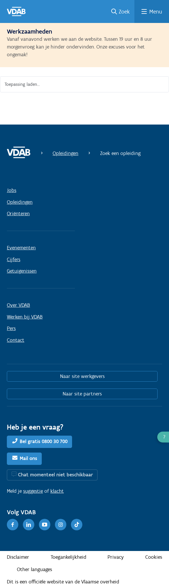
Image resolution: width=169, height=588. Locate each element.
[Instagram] (60, 524)
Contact (15, 340)
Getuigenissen (22, 271)
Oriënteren (18, 213)
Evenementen (21, 247)
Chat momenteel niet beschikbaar (55, 474)
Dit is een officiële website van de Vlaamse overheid (63, 582)
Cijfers (13, 259)
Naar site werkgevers (82, 376)
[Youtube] (44, 524)
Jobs (11, 190)
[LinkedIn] (28, 524)
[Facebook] (12, 524)
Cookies (153, 557)
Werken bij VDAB (25, 317)
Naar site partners (82, 394)
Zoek (124, 11)
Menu (155, 11)
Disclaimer (18, 557)
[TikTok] (76, 524)
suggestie (33, 491)
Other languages (34, 569)
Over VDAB (18, 305)
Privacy (116, 557)
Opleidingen (65, 153)
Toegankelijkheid (68, 557)
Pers (11, 328)
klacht (57, 491)
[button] (163, 437)
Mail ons (28, 458)
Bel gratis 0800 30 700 (43, 441)
